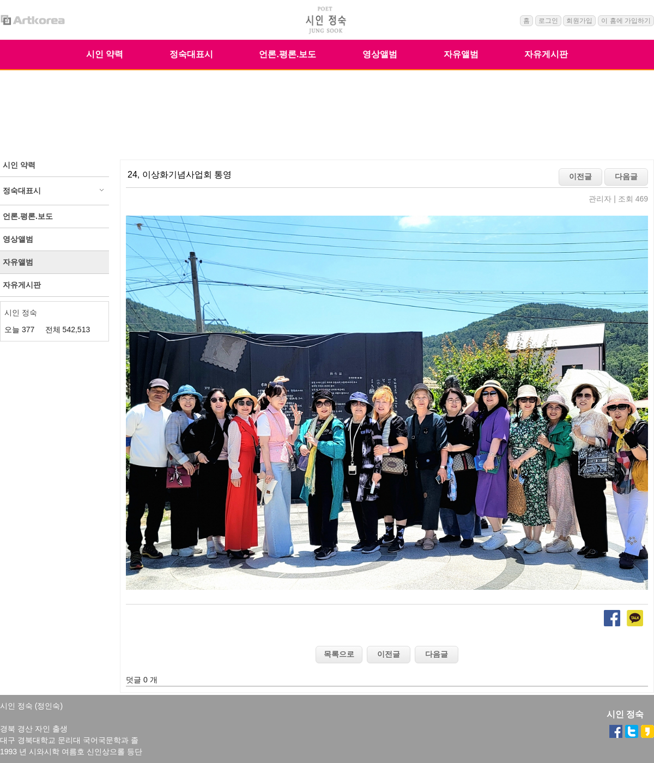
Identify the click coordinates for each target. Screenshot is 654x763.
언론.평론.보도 (287, 54)
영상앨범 (379, 54)
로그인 (548, 21)
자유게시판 (546, 54)
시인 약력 (104, 54)
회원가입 (579, 21)
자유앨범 (461, 54)
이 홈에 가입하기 (626, 21)
